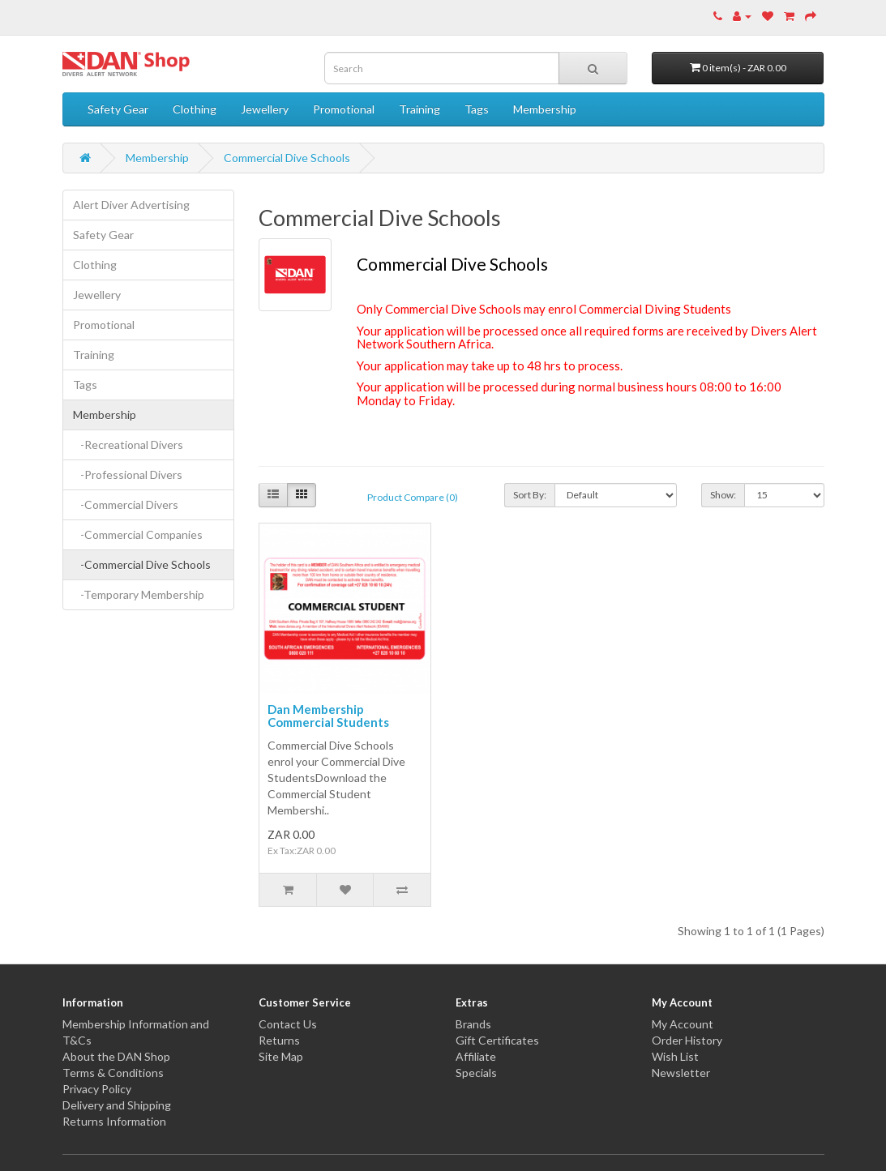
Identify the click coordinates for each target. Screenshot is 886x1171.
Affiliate (476, 1056)
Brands (473, 1024)
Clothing (194, 109)
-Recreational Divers (128, 444)
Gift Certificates (497, 1040)
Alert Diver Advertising (131, 205)
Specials (476, 1072)
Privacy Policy (96, 1089)
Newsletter (681, 1072)
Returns (279, 1040)
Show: (723, 495)
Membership (544, 109)
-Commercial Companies (138, 534)
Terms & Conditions (113, 1072)
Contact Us (288, 1024)
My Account (682, 1024)
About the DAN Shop (116, 1056)
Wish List (675, 1056)
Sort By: (529, 495)
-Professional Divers (127, 474)
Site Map (281, 1056)
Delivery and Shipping (116, 1105)
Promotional (344, 109)
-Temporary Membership (138, 594)
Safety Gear (118, 109)
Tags (476, 109)
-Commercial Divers (125, 504)
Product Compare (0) (412, 497)
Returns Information (114, 1121)
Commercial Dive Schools (287, 158)
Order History (687, 1040)
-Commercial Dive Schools (142, 564)
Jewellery (265, 109)
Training (419, 109)
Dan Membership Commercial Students (328, 716)
